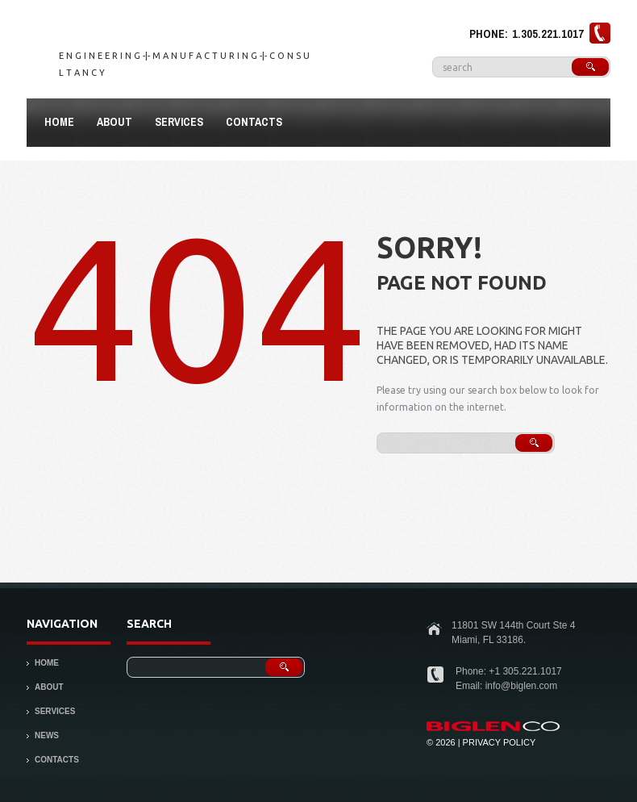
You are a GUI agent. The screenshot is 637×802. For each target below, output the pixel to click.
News (47, 735)
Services (179, 122)
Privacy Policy (499, 742)
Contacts (254, 122)
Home (59, 122)
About (111, 124)
